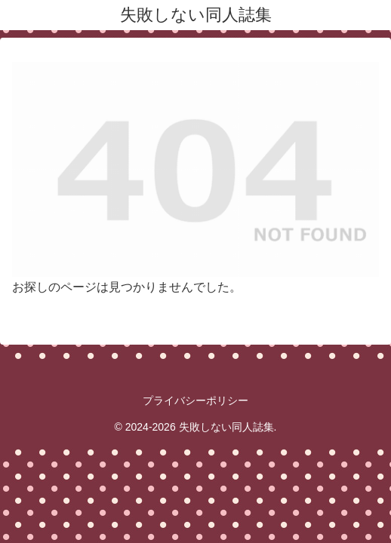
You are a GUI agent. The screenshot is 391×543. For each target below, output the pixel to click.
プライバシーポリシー (195, 400)
